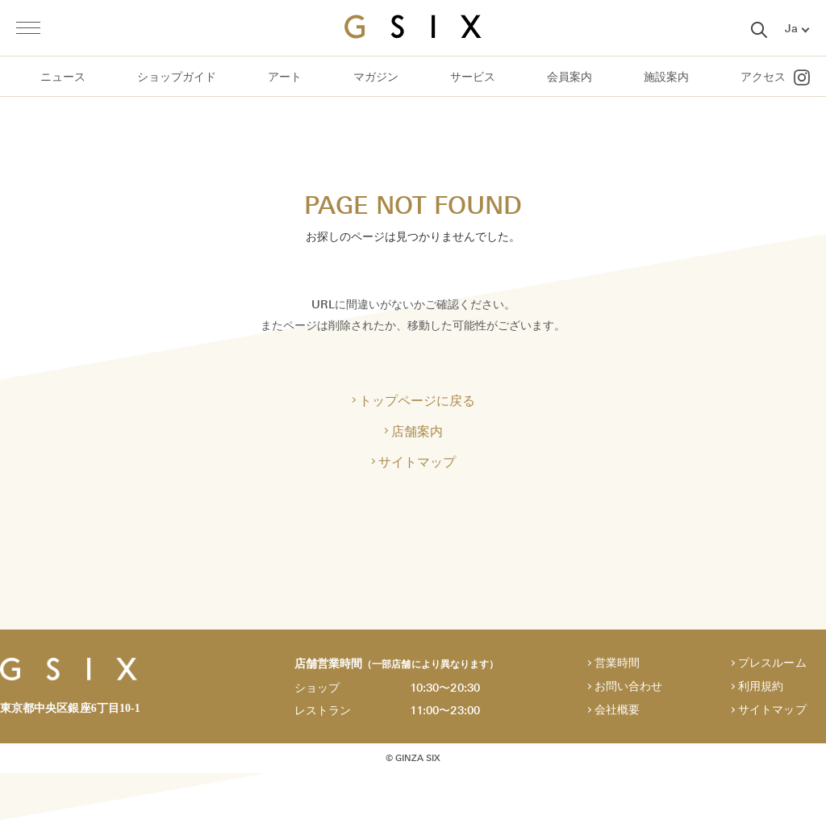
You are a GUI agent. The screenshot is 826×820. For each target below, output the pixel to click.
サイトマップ (417, 462)
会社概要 (617, 710)
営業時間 (617, 663)
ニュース (63, 77)
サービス (472, 77)
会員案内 (569, 77)
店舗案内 (417, 431)
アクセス (763, 77)
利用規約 (760, 686)
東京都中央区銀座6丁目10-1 (70, 708)
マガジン (375, 77)
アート (285, 77)
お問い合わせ (628, 686)
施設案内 (666, 77)
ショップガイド (176, 77)
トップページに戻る (417, 400)
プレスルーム (772, 663)
